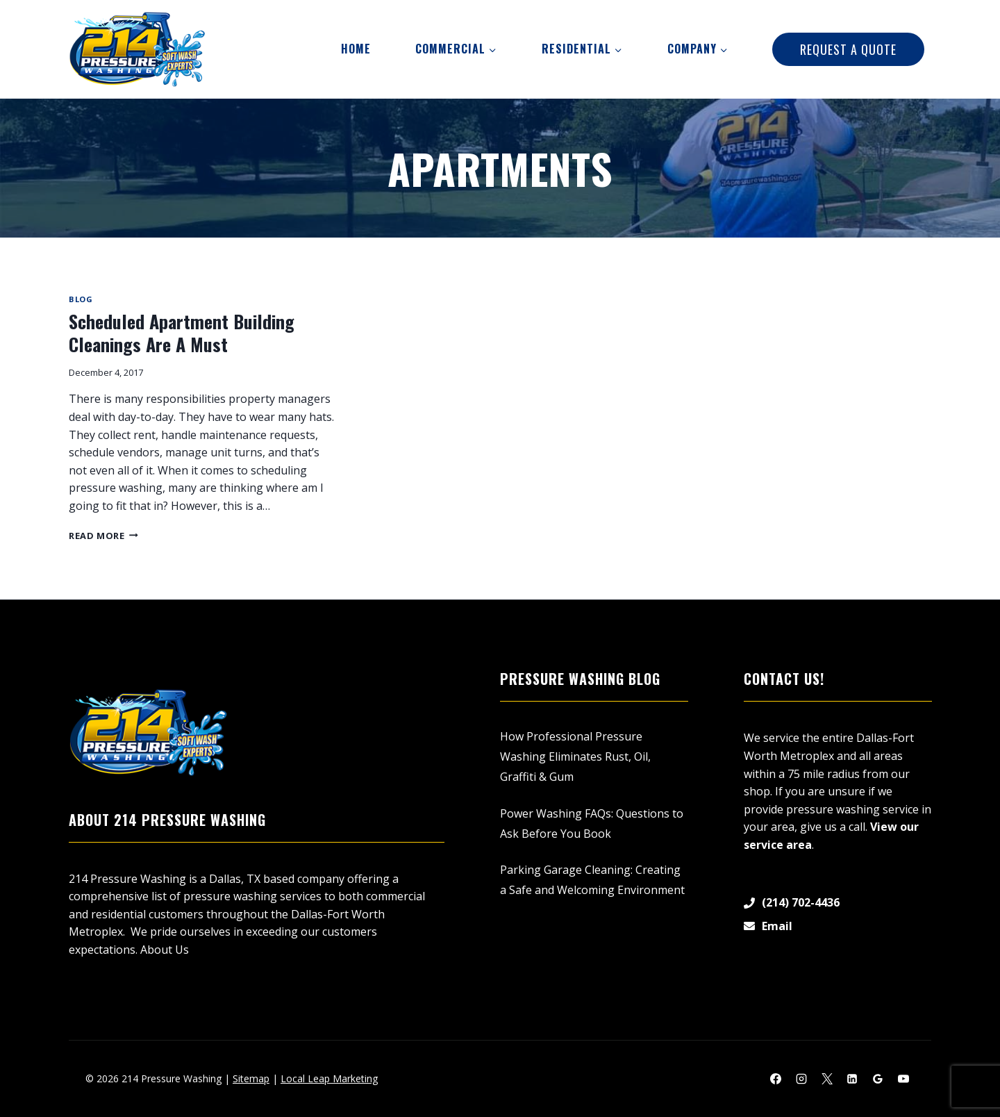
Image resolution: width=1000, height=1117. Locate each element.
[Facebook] (776, 1079)
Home (356, 48)
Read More (103, 535)
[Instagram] (801, 1079)
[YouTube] (903, 1079)
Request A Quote (848, 49)
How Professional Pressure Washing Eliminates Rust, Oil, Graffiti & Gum (575, 756)
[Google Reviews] (878, 1079)
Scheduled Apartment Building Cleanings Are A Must (181, 333)
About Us (164, 949)
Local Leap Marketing (329, 1078)
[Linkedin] (852, 1079)
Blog (80, 299)
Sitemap (251, 1078)
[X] (827, 1079)
